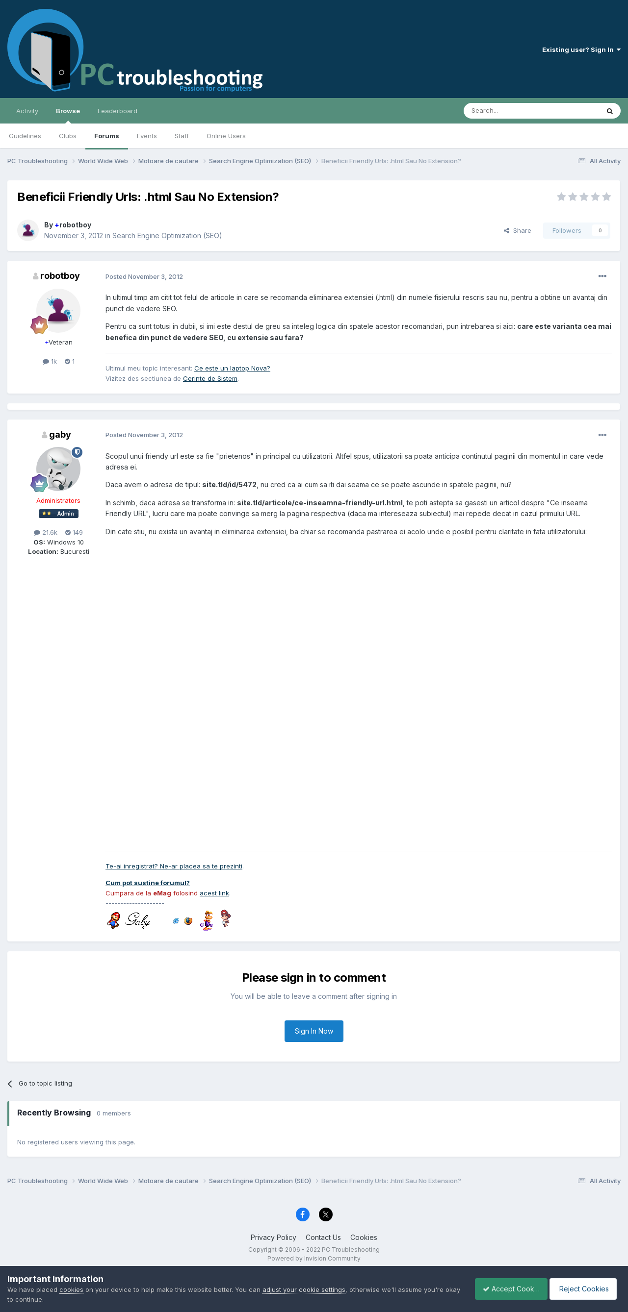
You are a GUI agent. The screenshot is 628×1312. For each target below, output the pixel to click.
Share (517, 230)
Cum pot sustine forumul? (147, 883)
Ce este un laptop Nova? (232, 368)
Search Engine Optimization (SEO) (167, 235)
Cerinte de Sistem (210, 378)
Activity (27, 111)
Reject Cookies (584, 1289)
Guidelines (25, 136)
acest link (214, 893)
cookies (71, 1289)
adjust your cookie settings (303, 1289)
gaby (60, 434)
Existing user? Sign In (581, 49)
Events (147, 136)
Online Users (226, 136)
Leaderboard (117, 111)
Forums (106, 136)
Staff (182, 136)
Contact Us (323, 1237)
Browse (68, 115)
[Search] (506, 111)
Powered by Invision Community (314, 1258)
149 (74, 532)
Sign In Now (314, 1031)
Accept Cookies (505, 1289)
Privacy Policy (273, 1237)
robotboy (72, 225)
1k (50, 361)
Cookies (363, 1237)
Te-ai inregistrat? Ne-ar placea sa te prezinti (173, 866)
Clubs (68, 136)
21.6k (45, 532)
